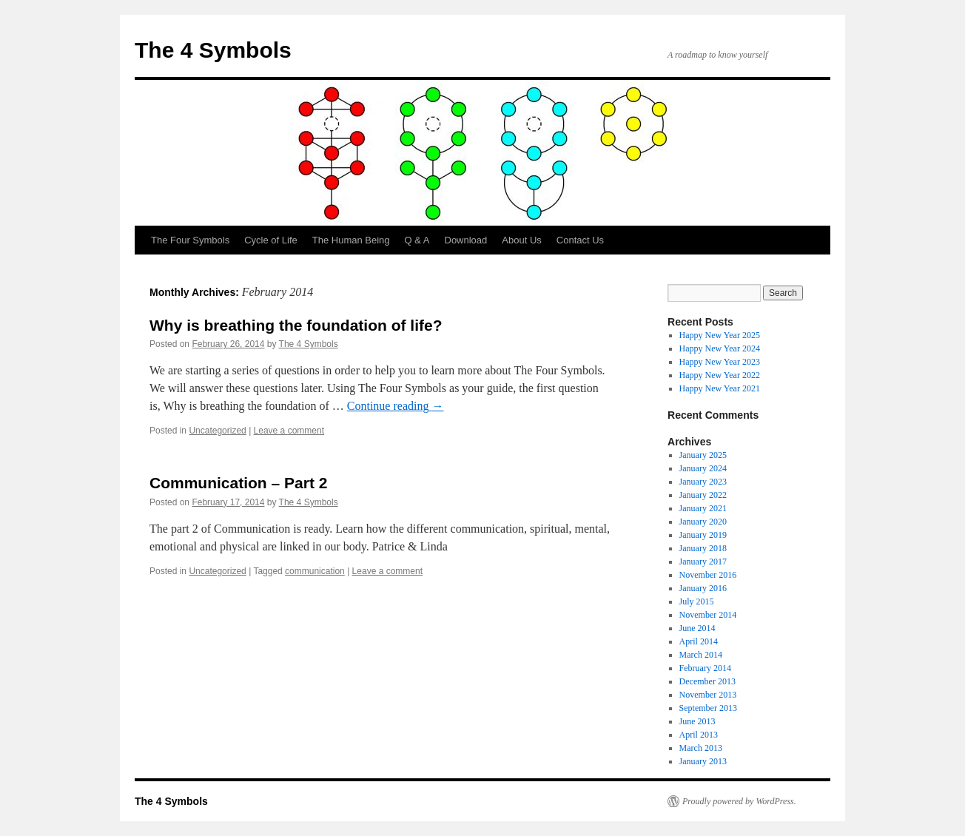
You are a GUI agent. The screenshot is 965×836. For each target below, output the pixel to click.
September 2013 (708, 708)
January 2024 (703, 468)
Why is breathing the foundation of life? (295, 325)
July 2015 (696, 601)
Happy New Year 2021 (719, 388)
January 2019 (703, 535)
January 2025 (703, 455)
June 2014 (697, 628)
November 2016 (708, 575)
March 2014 (700, 655)
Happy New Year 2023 (719, 362)
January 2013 (703, 761)
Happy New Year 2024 (719, 348)
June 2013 (697, 721)
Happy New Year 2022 (719, 375)
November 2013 (708, 695)
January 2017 (703, 561)
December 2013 (707, 681)
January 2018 (703, 548)
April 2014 (698, 641)
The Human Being (351, 240)
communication (315, 571)
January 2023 (703, 481)
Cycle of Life (270, 240)
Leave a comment (289, 430)
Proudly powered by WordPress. (739, 801)
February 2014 (705, 668)
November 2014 (708, 615)
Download (466, 240)
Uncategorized (217, 430)
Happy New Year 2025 (719, 335)
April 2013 (698, 734)
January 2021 (703, 508)
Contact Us (580, 240)
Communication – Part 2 (238, 482)
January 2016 (703, 588)
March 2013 (700, 748)
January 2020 (703, 521)
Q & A (417, 240)
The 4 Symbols (213, 50)
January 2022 (703, 495)
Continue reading (395, 406)
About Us (521, 240)
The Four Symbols (190, 240)
